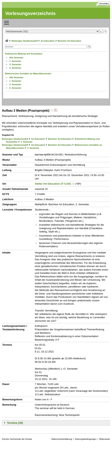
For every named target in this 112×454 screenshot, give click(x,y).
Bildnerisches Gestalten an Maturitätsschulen (28, 73)
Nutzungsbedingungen (85, 439)
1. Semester (15, 61)
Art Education (48, 41)
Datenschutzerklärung (61, 439)
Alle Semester (16, 57)
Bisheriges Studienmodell (24, 41)
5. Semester (15, 68)
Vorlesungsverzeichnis (30, 13)
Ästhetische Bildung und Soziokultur (24, 54)
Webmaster (104, 439)
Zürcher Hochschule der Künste (17, 439)
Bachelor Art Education (69, 41)
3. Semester (15, 64)
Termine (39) (15, 422)
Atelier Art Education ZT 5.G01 (53, 183)
